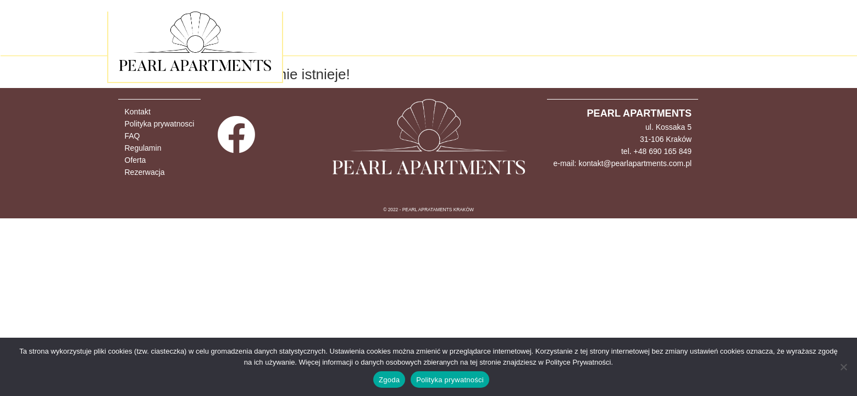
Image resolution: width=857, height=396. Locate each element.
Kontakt (138, 111)
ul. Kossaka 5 (668, 127)
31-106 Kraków (666, 139)
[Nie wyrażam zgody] (843, 366)
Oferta (135, 160)
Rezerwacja (145, 172)
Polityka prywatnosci (160, 123)
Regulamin (143, 148)
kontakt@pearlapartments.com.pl (635, 163)
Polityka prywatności (450, 380)
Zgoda (389, 380)
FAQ (132, 135)
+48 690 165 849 (663, 151)
